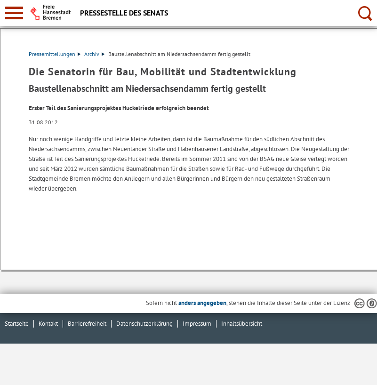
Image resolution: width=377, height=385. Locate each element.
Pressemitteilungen (54, 53)
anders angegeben (202, 303)
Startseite (17, 324)
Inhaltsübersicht (241, 324)
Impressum (197, 324)
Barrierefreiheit (87, 324)
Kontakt (48, 324)
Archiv (94, 53)
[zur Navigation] (14, 13)
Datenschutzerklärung (144, 324)
